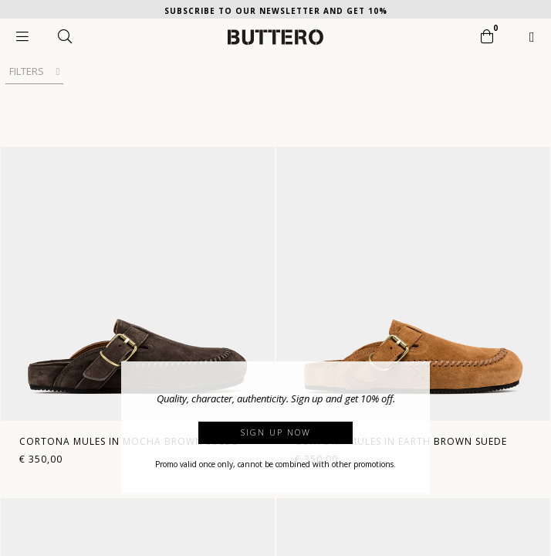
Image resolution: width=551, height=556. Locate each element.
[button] (418, 373)
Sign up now (276, 432)
